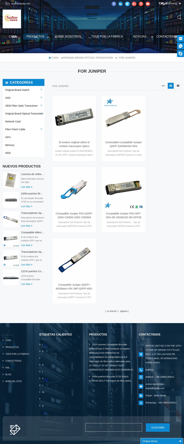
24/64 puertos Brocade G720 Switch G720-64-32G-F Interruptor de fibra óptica (32, 195)
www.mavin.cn (101, 437)
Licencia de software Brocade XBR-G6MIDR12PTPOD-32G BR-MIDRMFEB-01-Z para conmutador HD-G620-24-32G (32, 175)
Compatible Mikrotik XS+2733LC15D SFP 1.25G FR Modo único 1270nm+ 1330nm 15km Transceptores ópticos (32, 234)
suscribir (154, 404)
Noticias (139, 36)
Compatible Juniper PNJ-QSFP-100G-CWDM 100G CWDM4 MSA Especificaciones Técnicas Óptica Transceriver (161, 139)
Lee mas (26, 188)
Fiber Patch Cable (15, 129)
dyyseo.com (144, 433)
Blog (8, 351)
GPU (7, 137)
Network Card (12, 121)
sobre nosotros (68, 36)
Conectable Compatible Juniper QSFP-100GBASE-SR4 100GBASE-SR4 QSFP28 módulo (117, 139)
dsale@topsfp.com (18, 3)
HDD (7, 153)
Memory (9, 145)
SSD (7, 97)
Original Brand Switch (17, 90)
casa (12, 36)
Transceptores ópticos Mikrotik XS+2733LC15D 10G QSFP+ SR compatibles (32, 253)
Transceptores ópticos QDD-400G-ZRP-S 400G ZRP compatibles (32, 214)
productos (35, 36)
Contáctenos (167, 36)
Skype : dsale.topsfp (156, 372)
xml (7, 345)
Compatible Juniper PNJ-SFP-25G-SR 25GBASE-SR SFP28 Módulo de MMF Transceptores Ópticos (72, 205)
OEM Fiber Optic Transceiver (21, 105)
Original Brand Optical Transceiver (88, 57)
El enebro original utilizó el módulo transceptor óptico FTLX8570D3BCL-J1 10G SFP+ (72, 139)
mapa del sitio (13, 358)
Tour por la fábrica (107, 36)
